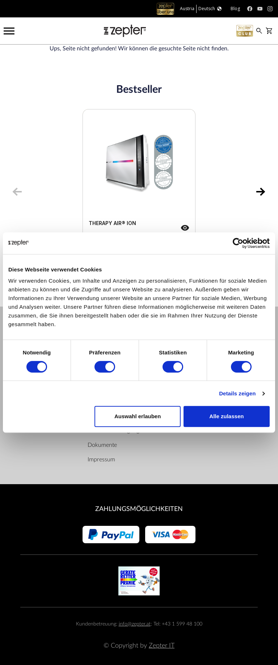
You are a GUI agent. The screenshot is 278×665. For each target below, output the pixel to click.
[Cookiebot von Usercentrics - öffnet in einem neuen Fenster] (238, 243)
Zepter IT (161, 646)
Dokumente (102, 445)
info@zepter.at (135, 624)
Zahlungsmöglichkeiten (139, 509)
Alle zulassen (226, 416)
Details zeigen (237, 393)
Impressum (101, 459)
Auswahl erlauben (137, 416)
